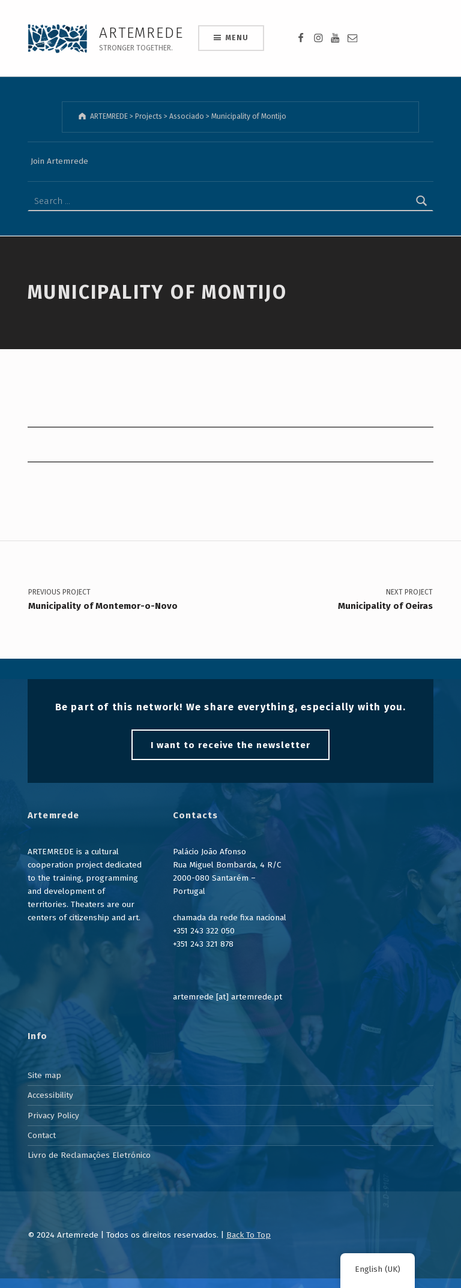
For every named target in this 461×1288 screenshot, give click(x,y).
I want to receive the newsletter (230, 741)
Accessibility (50, 1092)
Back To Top (248, 1231)
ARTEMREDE (141, 32)
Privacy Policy (53, 1112)
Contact (42, 1132)
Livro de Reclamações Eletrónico (89, 1152)
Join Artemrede (59, 159)
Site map (44, 1072)
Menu (237, 38)
